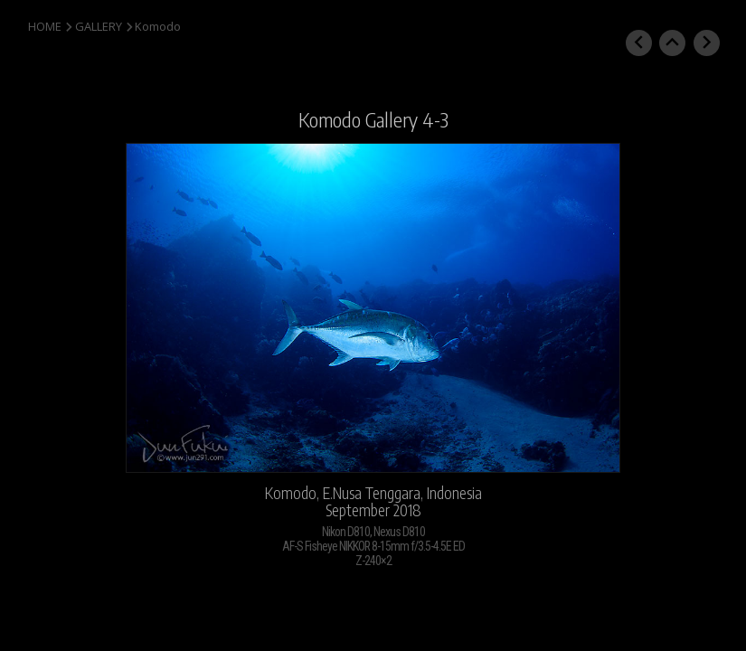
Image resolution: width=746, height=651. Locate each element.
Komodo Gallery (358, 119)
